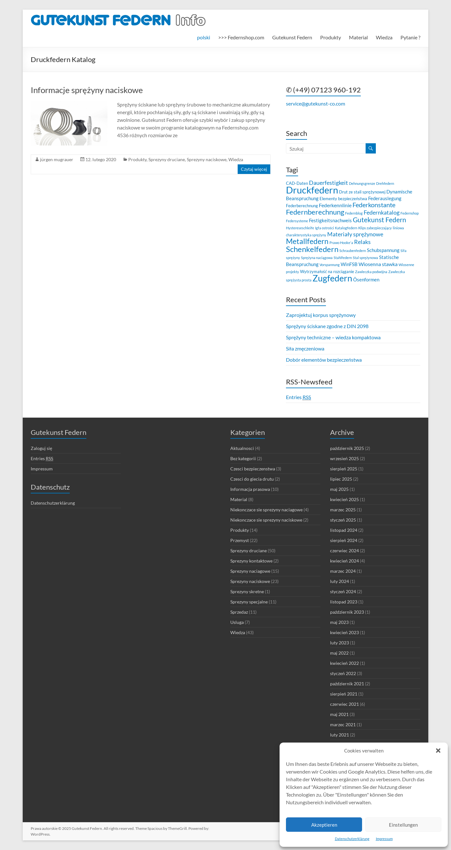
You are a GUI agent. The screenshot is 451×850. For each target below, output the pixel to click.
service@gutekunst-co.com (315, 103)
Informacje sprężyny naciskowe (87, 90)
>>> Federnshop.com (241, 37)
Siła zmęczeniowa (305, 348)
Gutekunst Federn (292, 37)
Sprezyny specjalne (249, 601)
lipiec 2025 (341, 479)
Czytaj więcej (254, 169)
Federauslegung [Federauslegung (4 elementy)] (384, 198)
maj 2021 (339, 714)
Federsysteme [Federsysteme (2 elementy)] (297, 221)
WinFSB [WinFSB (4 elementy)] (349, 264)
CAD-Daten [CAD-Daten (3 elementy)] (297, 183)
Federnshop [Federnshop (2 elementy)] (409, 213)
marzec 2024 (343, 571)
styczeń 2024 (343, 591)
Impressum (384, 839)
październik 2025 (347, 448)
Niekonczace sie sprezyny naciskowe (266, 520)
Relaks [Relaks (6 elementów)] (362, 242)
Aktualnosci (242, 448)
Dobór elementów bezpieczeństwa (324, 360)
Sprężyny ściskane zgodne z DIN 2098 (327, 326)
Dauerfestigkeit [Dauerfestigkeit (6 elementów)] (328, 182)
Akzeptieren (324, 825)
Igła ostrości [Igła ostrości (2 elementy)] (324, 228)
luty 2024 (339, 581)
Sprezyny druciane (166, 159)
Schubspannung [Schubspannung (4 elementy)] (383, 250)
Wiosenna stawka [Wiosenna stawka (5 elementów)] (378, 264)
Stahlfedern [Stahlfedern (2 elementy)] (343, 258)
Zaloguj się (41, 448)
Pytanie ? (410, 37)
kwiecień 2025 (344, 499)
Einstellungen (403, 825)
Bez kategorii (243, 458)
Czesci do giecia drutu (252, 479)
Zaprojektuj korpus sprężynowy (321, 315)
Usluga (237, 622)
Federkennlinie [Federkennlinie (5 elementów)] (335, 205)
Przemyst (239, 540)
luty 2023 (339, 642)
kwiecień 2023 (344, 632)
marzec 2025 (343, 509)
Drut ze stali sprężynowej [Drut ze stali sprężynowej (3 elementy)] (362, 191)
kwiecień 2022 (344, 663)
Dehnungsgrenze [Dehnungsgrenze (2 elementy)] (362, 183)
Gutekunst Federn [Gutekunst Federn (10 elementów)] (379, 220)
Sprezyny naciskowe (206, 159)
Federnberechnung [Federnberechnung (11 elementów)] (315, 212)
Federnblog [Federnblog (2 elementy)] (354, 213)
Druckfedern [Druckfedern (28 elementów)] (312, 189)
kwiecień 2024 (344, 560)
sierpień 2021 (343, 694)
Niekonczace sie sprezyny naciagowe (266, 509)
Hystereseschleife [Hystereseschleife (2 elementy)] (300, 228)
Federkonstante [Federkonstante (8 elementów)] (373, 205)
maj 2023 (339, 622)
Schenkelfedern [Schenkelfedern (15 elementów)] (312, 249)
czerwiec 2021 (344, 704)
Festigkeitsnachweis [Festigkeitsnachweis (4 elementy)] (330, 220)
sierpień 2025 (343, 468)
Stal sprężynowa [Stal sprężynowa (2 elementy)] (365, 258)
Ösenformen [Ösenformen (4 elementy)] (366, 279)
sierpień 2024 (343, 540)
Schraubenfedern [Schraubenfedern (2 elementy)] (352, 250)
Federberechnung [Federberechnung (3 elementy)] (302, 205)
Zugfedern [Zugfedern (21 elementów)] (332, 278)
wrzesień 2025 (344, 458)
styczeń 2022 (343, 673)
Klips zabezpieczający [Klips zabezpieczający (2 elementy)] (375, 228)
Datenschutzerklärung (352, 839)
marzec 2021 (343, 724)
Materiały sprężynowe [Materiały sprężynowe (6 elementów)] (355, 234)
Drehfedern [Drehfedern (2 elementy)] (385, 183)
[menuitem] (203, 37)
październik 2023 (347, 612)
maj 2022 (339, 653)
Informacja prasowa (250, 489)
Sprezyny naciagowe (250, 571)
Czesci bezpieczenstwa (252, 468)
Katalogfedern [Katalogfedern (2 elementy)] (346, 228)
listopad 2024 (343, 530)
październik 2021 (347, 683)
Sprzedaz (239, 612)
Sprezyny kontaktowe (251, 560)
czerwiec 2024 (344, 550)
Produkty (330, 37)
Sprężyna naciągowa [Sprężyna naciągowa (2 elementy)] (317, 258)
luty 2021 (339, 734)
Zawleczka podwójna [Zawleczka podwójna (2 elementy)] (371, 272)
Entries (298, 397)
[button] (438, 750)
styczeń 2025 (343, 520)
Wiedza (384, 37)
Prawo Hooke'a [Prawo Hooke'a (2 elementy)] (341, 242)
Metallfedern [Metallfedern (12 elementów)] (307, 241)
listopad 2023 (343, 601)
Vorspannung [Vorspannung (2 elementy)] (330, 265)
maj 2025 (339, 489)
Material (358, 37)
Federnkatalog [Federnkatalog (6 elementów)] (382, 212)
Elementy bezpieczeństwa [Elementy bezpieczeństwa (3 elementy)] (343, 198)
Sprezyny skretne (247, 591)
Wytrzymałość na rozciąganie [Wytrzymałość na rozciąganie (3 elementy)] (327, 271)
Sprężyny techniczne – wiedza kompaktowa (333, 337)
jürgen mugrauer (56, 159)
